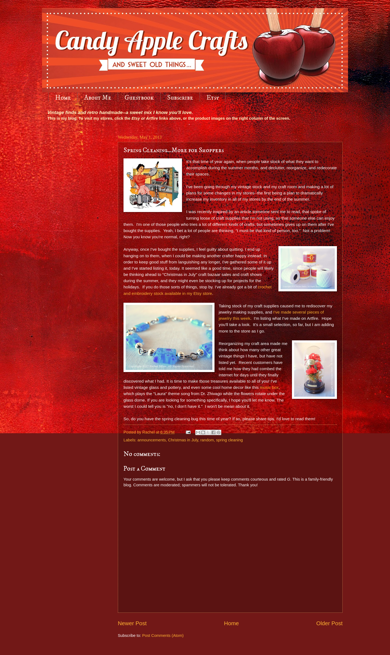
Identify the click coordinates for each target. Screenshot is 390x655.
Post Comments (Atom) (163, 635)
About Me (97, 98)
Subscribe (180, 98)
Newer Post (132, 623)
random (207, 440)
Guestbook (139, 98)
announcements (152, 440)
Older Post (329, 623)
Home (63, 98)
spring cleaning (229, 440)
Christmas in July (183, 440)
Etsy (212, 98)
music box (269, 387)
